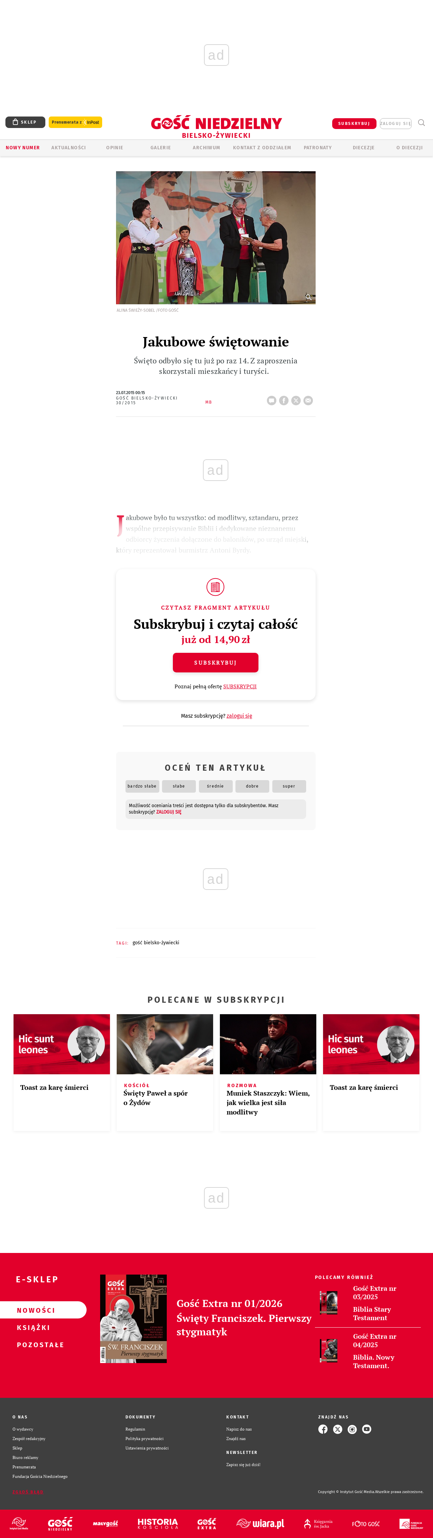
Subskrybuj (215, 662)
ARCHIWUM (206, 148)
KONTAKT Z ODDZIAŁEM (262, 148)
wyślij (309, 398)
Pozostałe (32, 1344)
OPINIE (114, 148)
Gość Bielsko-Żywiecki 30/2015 (147, 400)
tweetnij (297, 398)
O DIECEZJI (409, 148)
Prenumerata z (75, 122)
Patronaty (318, 148)
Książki (32, 1327)
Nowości (32, 1310)
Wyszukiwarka (421, 123)
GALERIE (161, 148)
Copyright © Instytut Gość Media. (346, 1492)
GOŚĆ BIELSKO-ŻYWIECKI (156, 943)
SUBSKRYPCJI (240, 686)
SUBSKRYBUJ (354, 123)
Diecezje (364, 148)
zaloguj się (395, 123)
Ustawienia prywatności (147, 1448)
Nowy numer (23, 148)
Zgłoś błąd (28, 1492)
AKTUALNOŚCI (68, 148)
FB (285, 398)
